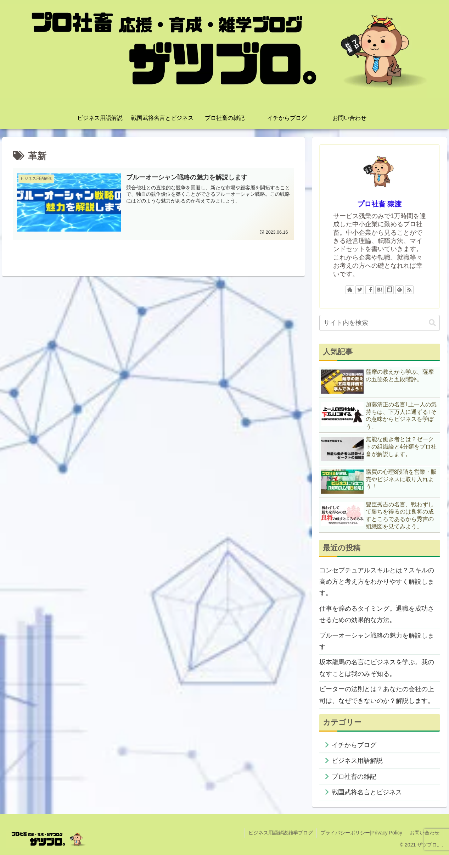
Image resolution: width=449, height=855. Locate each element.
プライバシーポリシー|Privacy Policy (361, 832)
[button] (432, 323)
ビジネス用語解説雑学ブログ (280, 832)
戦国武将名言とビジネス (367, 792)
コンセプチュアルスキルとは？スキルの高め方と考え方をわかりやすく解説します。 (376, 582)
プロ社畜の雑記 (354, 776)
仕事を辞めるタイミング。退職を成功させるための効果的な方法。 (376, 614)
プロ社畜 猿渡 (379, 204)
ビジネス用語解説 (357, 760)
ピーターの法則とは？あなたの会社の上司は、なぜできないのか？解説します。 (376, 694)
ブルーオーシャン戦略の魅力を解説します (376, 641)
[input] (379, 323)
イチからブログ (354, 745)
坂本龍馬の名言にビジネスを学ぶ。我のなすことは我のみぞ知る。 (376, 668)
